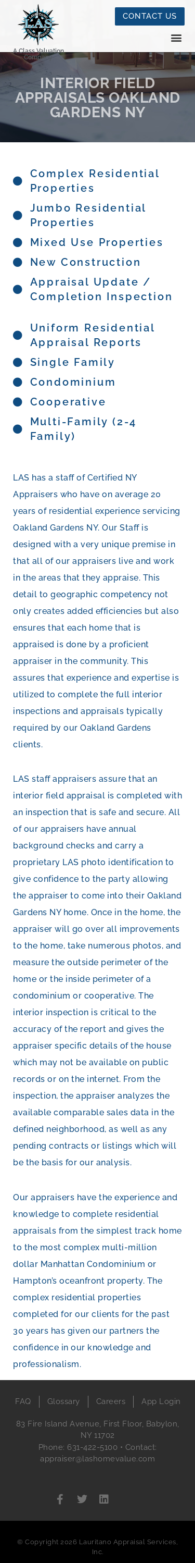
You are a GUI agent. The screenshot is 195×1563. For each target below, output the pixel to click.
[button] (176, 37)
